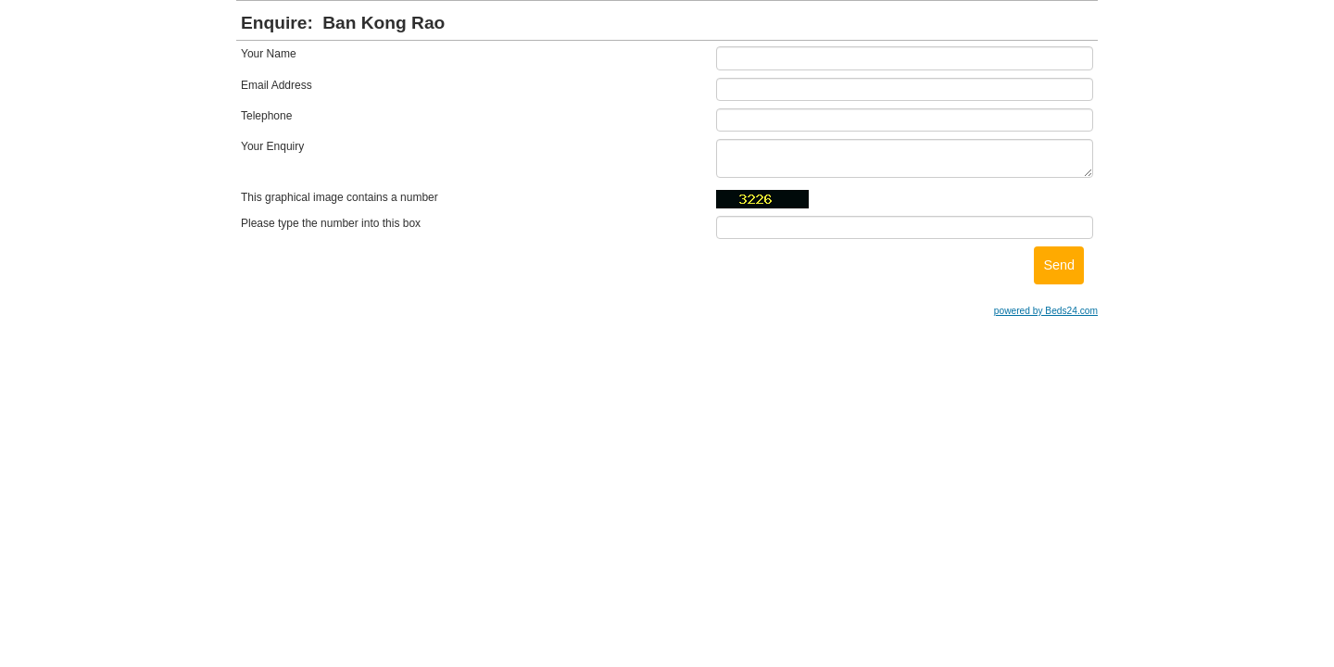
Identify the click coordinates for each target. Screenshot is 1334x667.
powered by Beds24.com (1046, 311)
